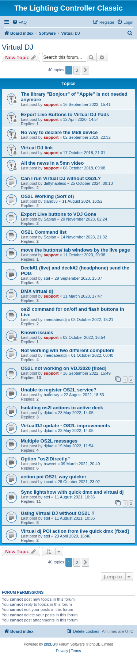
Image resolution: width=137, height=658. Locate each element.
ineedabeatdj (54, 319)
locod (48, 481)
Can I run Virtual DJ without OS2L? (61, 178)
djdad (48, 412)
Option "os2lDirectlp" (45, 459)
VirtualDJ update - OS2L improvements (65, 425)
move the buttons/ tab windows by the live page (75, 250)
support (50, 104)
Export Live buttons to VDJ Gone (58, 214)
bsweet (49, 464)
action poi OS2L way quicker (53, 476)
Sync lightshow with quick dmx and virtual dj (72, 492)
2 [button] (77, 70)
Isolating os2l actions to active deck (62, 407)
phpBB (49, 644)
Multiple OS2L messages (49, 441)
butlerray (51, 395)
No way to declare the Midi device (59, 132)
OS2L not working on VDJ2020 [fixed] (63, 368)
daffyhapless (54, 183)
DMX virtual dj (37, 291)
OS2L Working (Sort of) (47, 196)
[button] (85, 70)
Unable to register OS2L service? (58, 390)
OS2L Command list (43, 232)
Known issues (37, 332)
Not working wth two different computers (67, 350)
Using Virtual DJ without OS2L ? (58, 513)
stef (46, 278)
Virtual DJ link (37, 147)
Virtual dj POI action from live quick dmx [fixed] (75, 531)
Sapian (49, 219)
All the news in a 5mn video (52, 163)
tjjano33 (50, 201)
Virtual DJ (17, 47)
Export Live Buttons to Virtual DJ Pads (65, 114)
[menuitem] (19, 22)
